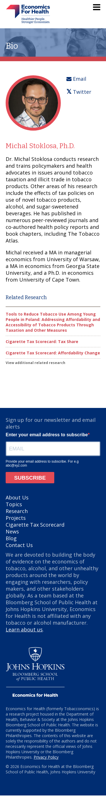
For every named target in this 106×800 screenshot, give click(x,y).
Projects (16, 517)
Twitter (78, 91)
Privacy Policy (46, 757)
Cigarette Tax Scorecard (35, 524)
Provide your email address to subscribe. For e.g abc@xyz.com (42, 463)
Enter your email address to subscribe (47, 434)
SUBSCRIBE (30, 478)
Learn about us (24, 629)
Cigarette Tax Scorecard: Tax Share (42, 341)
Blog (11, 538)
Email (76, 78)
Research (17, 511)
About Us (17, 497)
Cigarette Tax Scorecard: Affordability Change (53, 353)
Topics (14, 504)
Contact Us (19, 545)
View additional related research (35, 362)
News (12, 531)
